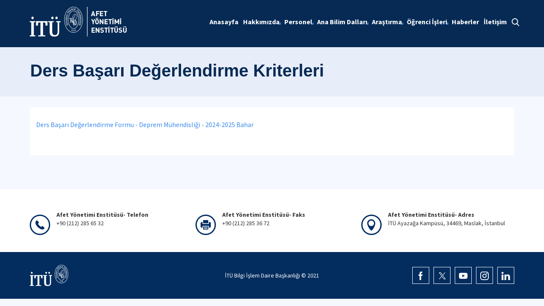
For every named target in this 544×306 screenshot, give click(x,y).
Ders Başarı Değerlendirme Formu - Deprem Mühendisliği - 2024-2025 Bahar (145, 124)
